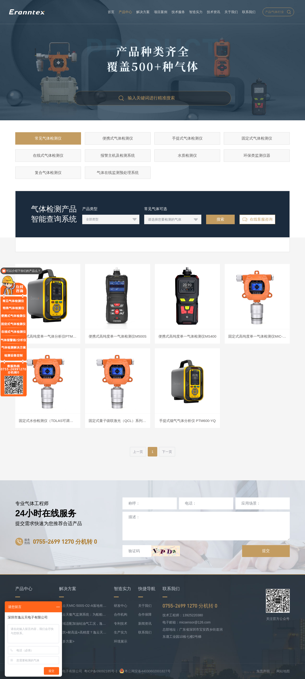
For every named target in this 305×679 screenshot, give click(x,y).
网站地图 (283, 671)
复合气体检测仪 (48, 173)
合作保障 (145, 614)
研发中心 (120, 606)
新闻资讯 (145, 623)
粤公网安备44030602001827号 (145, 671)
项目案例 (160, 12)
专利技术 (120, 623)
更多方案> (66, 641)
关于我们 (231, 12)
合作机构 (120, 614)
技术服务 (178, 12)
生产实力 (120, 632)
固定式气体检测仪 (257, 138)
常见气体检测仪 (48, 138)
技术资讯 (213, 12)
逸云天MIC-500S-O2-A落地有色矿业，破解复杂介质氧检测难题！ (83, 606)
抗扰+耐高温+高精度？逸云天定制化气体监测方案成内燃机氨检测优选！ (83, 632)
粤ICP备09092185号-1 (100, 671)
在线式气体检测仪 (48, 155)
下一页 (167, 452)
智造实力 (196, 12)
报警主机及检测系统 (118, 155)
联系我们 (248, 12)
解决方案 (143, 12)
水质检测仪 (187, 155)
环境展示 (120, 641)
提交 (266, 551)
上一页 (138, 452)
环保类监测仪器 (257, 155)
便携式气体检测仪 (117, 138)
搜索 (220, 219)
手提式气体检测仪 (187, 138)
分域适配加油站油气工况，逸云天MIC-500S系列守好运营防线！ (83, 623)
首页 (111, 12)
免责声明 (263, 671)
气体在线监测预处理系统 (118, 173)
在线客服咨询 (257, 219)
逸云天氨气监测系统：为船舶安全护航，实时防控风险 (83, 614)
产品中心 (125, 12)
